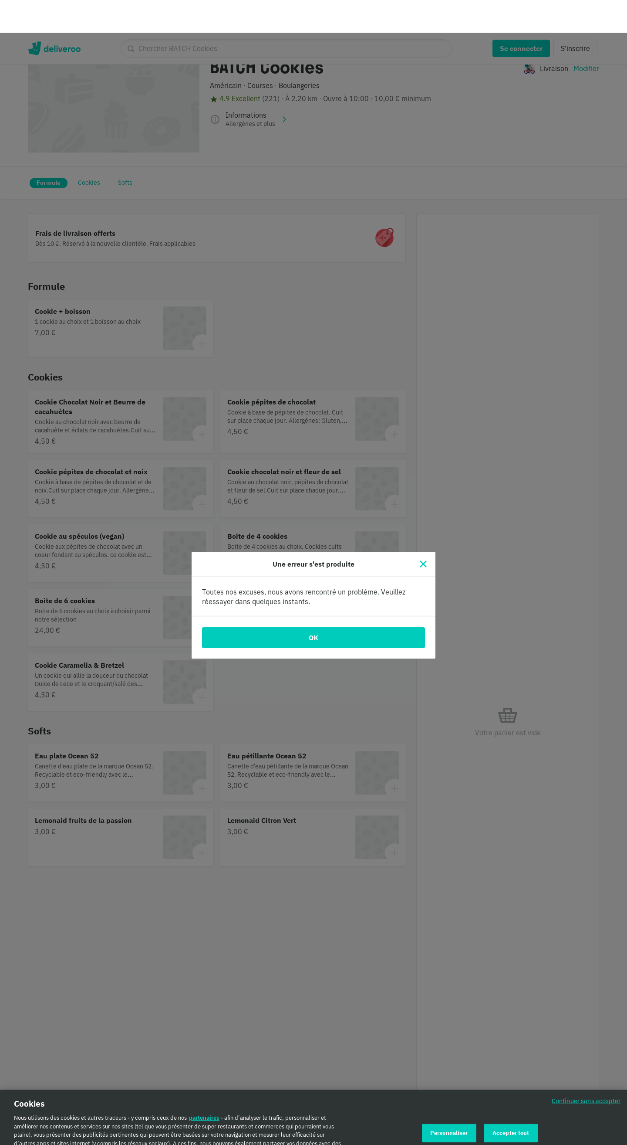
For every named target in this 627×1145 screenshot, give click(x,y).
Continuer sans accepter (586, 1071)
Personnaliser (449, 1102)
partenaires (204, 1087)
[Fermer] (423, 531)
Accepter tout (510, 1102)
